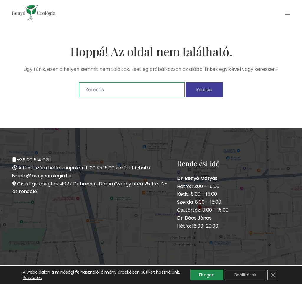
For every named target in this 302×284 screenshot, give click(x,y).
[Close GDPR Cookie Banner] (272, 275)
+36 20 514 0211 (34, 159)
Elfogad (206, 275)
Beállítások (245, 275)
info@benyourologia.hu (44, 175)
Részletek (32, 277)
